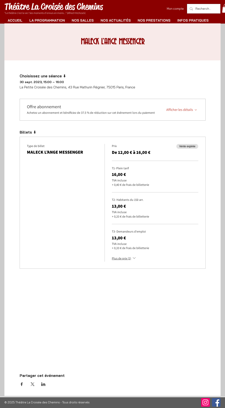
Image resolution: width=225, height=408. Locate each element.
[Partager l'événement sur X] (32, 384)
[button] (47, 20)
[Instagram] (205, 402)
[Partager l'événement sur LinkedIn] (43, 384)
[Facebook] (216, 402)
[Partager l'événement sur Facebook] (22, 384)
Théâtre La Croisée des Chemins (53, 6)
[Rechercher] (203, 8)
